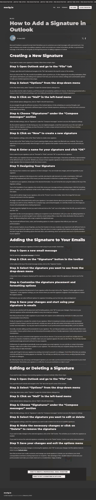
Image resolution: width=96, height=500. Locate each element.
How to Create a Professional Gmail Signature (48, 472)
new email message (27, 255)
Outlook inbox (22, 450)
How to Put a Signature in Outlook (48, 477)
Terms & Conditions (18, 496)
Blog (58, 7)
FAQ (54, 7)
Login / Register (84, 7)
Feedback (64, 7)
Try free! (73, 7)
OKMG (30, 496)
